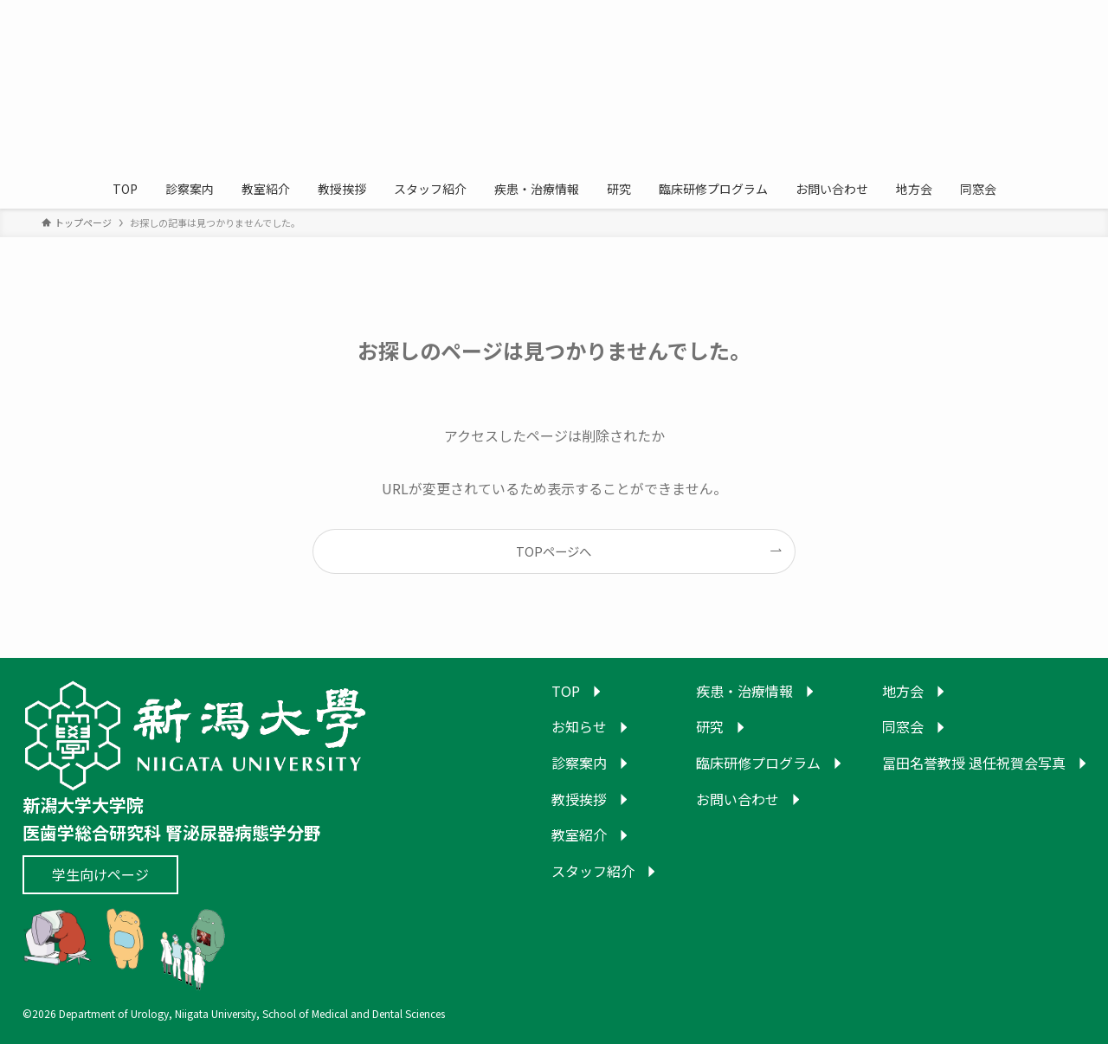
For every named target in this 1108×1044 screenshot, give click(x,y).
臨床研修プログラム (758, 762)
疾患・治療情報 (744, 690)
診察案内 (579, 762)
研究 (710, 726)
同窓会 (903, 726)
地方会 (903, 690)
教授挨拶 (579, 799)
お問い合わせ (737, 799)
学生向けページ (100, 874)
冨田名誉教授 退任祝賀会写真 (974, 762)
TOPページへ (553, 551)
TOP (565, 690)
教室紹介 (579, 834)
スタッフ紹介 (593, 870)
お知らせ (579, 726)
